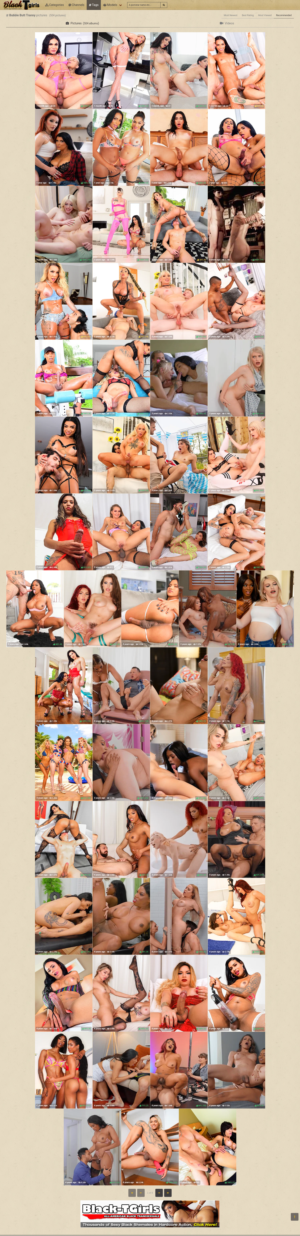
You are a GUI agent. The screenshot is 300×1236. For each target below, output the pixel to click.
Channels (76, 5)
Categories (54, 5)
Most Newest (230, 15)
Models (110, 5)
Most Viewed (265, 15)
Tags (94, 5)
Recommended (284, 15)
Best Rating (248, 15)
